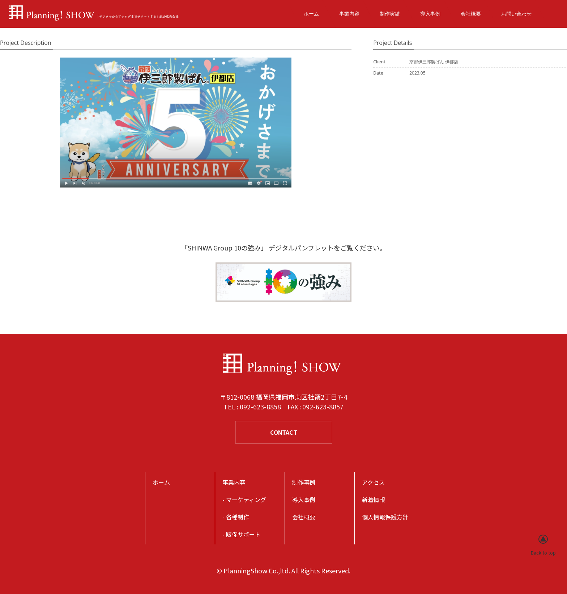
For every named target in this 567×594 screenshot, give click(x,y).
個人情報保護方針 (385, 517)
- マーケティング (244, 499)
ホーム (311, 14)
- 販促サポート (241, 534)
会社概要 (471, 14)
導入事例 (430, 14)
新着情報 (373, 499)
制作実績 (390, 14)
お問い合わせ (516, 14)
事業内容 (349, 14)
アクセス (373, 482)
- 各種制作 (235, 517)
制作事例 (303, 482)
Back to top (543, 552)
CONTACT (283, 432)
